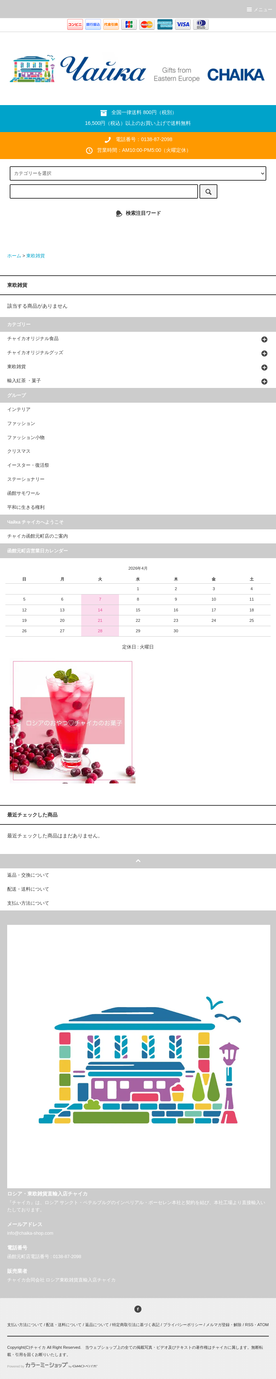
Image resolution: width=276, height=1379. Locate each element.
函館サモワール (23, 493)
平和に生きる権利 (26, 507)
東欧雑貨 (35, 255)
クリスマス (19, 451)
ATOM (263, 1325)
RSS (249, 1325)
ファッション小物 (26, 437)
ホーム (14, 255)
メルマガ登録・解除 (224, 1325)
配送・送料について (64, 1325)
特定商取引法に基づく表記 (136, 1325)
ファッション (21, 423)
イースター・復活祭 (28, 465)
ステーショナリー (26, 479)
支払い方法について (25, 1325)
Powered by (52, 1366)
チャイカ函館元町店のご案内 (37, 536)
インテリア (19, 409)
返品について (97, 1325)
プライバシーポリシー (183, 1325)
